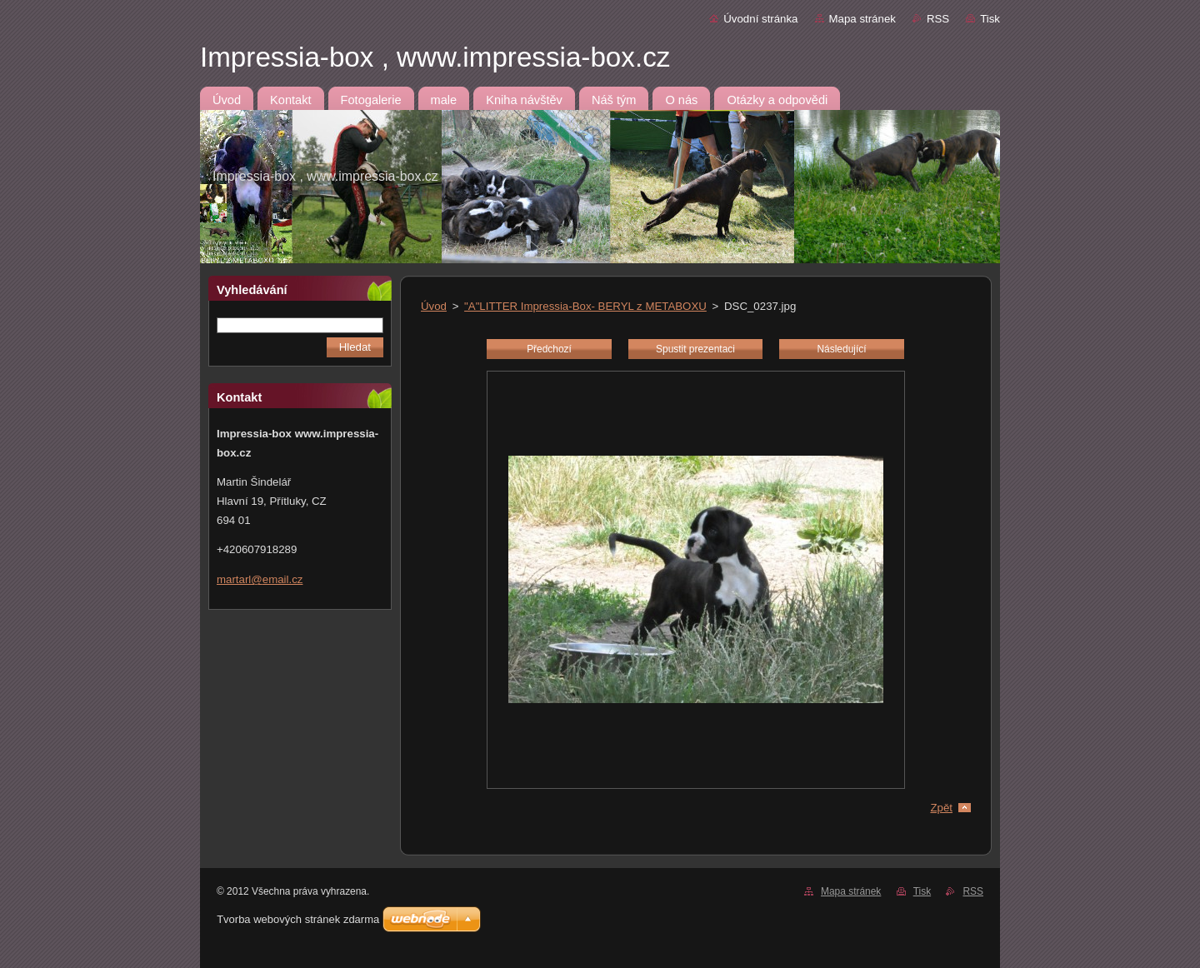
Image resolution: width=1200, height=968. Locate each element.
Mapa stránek (862, 18)
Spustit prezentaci (695, 349)
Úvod (434, 306)
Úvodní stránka (760, 18)
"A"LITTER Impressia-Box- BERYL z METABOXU (585, 306)
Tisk (990, 18)
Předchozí (549, 349)
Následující (841, 349)
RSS (938, 18)
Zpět (941, 807)
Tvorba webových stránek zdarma (298, 919)
